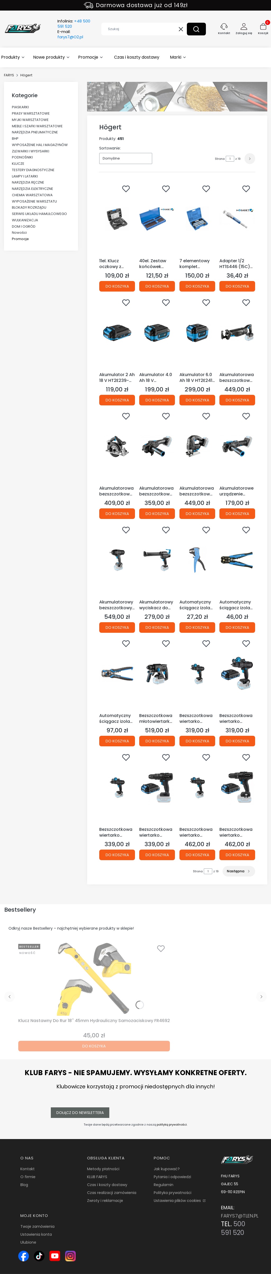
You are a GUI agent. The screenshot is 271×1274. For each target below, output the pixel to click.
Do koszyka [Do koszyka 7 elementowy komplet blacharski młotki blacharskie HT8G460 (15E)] (197, 286)
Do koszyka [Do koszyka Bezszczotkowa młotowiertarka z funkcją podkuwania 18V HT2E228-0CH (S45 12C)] (157, 741)
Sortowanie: (110, 148)
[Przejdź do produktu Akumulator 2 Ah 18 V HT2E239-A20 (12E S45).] (117, 333)
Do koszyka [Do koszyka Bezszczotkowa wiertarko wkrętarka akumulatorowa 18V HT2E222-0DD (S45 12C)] (197, 741)
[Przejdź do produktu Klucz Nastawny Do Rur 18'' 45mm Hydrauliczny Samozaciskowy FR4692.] (94, 979)
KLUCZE (18, 163)
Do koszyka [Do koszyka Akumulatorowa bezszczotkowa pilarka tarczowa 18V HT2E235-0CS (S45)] (117, 513)
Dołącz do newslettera (80, 1112)
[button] (196, 29)
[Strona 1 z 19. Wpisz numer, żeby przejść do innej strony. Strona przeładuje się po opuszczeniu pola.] (230, 159)
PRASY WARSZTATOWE (31, 113)
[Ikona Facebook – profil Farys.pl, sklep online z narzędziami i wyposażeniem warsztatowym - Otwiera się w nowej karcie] (23, 1256)
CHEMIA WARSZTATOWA (32, 195)
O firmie (27, 1176)
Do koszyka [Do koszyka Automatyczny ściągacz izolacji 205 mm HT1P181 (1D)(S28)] (237, 627)
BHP (15, 138)
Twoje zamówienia (37, 1226)
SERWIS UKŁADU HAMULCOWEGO (39, 213)
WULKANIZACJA (25, 220)
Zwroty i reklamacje (105, 1200)
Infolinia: (73, 23)
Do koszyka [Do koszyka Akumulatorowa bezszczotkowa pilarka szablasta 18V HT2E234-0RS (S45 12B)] (237, 399)
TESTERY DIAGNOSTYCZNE (33, 169)
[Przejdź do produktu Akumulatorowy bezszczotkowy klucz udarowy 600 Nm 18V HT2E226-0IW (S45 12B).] (117, 560)
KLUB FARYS (97, 1176)
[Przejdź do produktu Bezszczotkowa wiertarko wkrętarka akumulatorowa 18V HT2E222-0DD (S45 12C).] (197, 674)
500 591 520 (233, 1228)
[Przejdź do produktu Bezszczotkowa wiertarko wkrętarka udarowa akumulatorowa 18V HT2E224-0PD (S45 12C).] (197, 788)
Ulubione (28, 1242)
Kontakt (27, 1169)
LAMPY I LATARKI (25, 176)
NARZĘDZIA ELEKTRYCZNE (32, 188)
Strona (220, 159)
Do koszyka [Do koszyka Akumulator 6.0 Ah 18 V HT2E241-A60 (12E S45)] (197, 399)
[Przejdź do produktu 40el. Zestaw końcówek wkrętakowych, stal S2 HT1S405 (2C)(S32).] (157, 219)
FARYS (9, 75)
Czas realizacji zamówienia (111, 1192)
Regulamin (163, 1184)
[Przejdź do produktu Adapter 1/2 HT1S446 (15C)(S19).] (237, 219)
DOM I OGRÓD (23, 226)
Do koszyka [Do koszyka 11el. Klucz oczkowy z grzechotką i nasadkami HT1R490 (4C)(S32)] (117, 286)
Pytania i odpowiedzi (172, 1176)
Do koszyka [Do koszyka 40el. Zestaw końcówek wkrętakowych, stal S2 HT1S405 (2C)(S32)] (157, 286)
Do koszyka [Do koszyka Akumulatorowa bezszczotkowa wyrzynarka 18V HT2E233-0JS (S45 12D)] (197, 513)
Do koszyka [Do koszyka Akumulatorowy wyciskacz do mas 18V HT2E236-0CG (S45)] (157, 627)
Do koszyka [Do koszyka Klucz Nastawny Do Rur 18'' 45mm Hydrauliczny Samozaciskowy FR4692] (94, 1046)
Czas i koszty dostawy (107, 1184)
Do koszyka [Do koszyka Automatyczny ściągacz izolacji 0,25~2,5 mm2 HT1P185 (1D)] (197, 627)
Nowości (19, 232)
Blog (24, 1184)
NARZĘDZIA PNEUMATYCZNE (35, 132)
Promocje (20, 238)
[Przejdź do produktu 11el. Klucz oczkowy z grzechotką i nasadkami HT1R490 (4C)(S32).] (117, 219)
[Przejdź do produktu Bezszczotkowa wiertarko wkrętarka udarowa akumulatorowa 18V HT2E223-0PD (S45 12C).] (117, 788)
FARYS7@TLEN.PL (239, 1215)
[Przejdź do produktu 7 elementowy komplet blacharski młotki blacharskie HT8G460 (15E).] (197, 219)
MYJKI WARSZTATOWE (30, 119)
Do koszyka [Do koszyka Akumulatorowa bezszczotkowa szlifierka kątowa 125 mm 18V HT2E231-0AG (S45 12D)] (157, 513)
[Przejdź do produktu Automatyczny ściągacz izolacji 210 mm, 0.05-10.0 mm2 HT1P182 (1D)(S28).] (117, 674)
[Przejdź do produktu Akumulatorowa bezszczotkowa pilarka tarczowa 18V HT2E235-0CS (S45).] (117, 446)
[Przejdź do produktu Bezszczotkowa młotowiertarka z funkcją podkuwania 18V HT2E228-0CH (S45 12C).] (157, 674)
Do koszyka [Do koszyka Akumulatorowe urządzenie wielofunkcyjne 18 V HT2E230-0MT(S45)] (237, 513)
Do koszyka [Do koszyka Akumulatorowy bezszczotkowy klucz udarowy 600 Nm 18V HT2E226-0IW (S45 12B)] (117, 627)
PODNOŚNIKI (22, 157)
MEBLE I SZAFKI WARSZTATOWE (37, 126)
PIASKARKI (20, 107)
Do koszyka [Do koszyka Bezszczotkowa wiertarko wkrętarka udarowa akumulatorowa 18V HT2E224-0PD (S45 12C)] (197, 854)
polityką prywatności (172, 1124)
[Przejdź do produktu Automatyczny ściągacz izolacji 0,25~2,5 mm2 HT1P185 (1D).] (197, 560)
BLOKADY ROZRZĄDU (29, 207)
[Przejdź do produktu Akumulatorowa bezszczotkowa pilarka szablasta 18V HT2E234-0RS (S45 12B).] (237, 333)
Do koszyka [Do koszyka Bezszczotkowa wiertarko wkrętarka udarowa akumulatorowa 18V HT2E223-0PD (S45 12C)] (117, 854)
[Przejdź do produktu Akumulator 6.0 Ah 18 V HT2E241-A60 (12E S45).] (197, 333)
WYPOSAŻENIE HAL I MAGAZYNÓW (40, 144)
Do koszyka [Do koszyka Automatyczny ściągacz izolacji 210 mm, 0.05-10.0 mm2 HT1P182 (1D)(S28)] (117, 741)
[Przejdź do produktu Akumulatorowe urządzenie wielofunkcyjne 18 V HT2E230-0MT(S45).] (237, 446)
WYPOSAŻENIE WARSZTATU (34, 201)
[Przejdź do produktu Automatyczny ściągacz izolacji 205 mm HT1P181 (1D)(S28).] (237, 560)
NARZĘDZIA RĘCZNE (28, 182)
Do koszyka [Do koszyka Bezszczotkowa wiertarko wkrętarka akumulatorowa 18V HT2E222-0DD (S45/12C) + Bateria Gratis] (237, 741)
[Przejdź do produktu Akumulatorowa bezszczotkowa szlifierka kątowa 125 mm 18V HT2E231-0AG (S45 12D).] (157, 446)
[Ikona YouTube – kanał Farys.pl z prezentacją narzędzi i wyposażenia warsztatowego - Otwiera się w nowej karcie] (55, 1256)
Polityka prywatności (172, 1192)
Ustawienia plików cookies (178, 1200)
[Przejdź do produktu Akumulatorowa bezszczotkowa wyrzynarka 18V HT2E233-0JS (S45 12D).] (197, 446)
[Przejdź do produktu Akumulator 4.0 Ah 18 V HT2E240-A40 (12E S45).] (157, 333)
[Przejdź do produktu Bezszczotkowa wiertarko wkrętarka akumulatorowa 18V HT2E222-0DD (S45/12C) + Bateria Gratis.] (237, 674)
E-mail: (70, 34)
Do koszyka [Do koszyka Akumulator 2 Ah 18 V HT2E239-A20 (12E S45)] (117, 399)
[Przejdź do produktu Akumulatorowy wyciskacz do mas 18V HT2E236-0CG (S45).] (157, 560)
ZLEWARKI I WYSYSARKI (30, 151)
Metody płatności (103, 1169)
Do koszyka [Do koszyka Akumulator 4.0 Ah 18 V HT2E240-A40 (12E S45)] (157, 399)
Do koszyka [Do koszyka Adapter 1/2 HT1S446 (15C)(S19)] (237, 286)
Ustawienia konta (36, 1234)
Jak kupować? (167, 1169)
